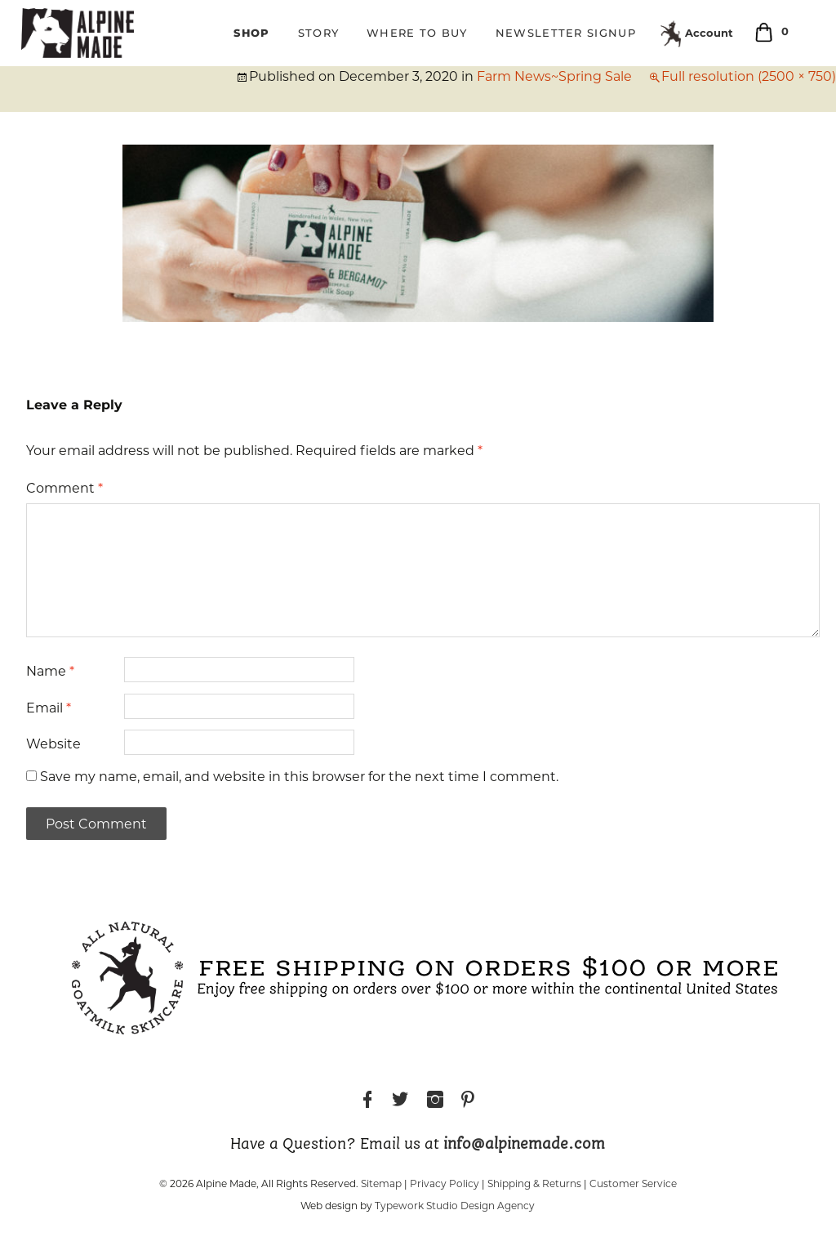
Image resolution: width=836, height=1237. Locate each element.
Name (50, 671)
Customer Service (633, 1183)
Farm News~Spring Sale (554, 76)
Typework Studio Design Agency (455, 1205)
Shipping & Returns (534, 1183)
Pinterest (468, 1102)
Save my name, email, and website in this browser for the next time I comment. (299, 776)
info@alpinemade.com (524, 1145)
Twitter (400, 1102)
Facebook (367, 1102)
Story (319, 32)
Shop (251, 32)
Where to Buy (417, 32)
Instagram (435, 1102)
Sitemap (381, 1183)
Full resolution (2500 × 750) (748, 76)
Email (48, 708)
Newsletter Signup (566, 32)
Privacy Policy (444, 1183)
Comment (64, 488)
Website (53, 744)
